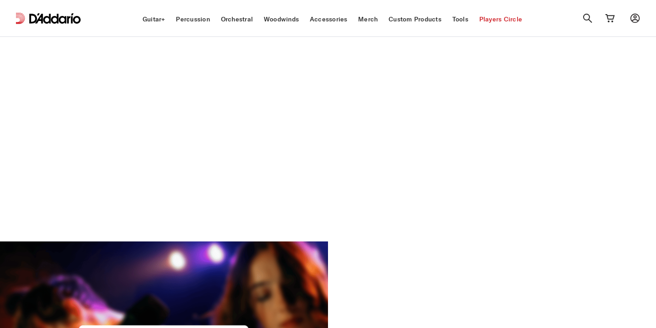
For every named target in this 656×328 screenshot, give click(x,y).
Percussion (193, 19)
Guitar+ (154, 19)
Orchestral (237, 19)
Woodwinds (281, 19)
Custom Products (415, 19)
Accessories (329, 19)
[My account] (635, 18)
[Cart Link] (610, 18)
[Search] (587, 18)
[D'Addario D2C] (55, 18)
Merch (368, 19)
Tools (460, 19)
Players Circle (501, 19)
